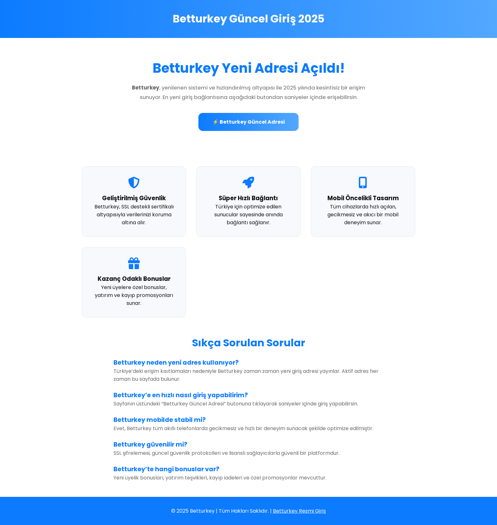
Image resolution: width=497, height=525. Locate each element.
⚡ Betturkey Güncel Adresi (248, 122)
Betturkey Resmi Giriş (299, 511)
